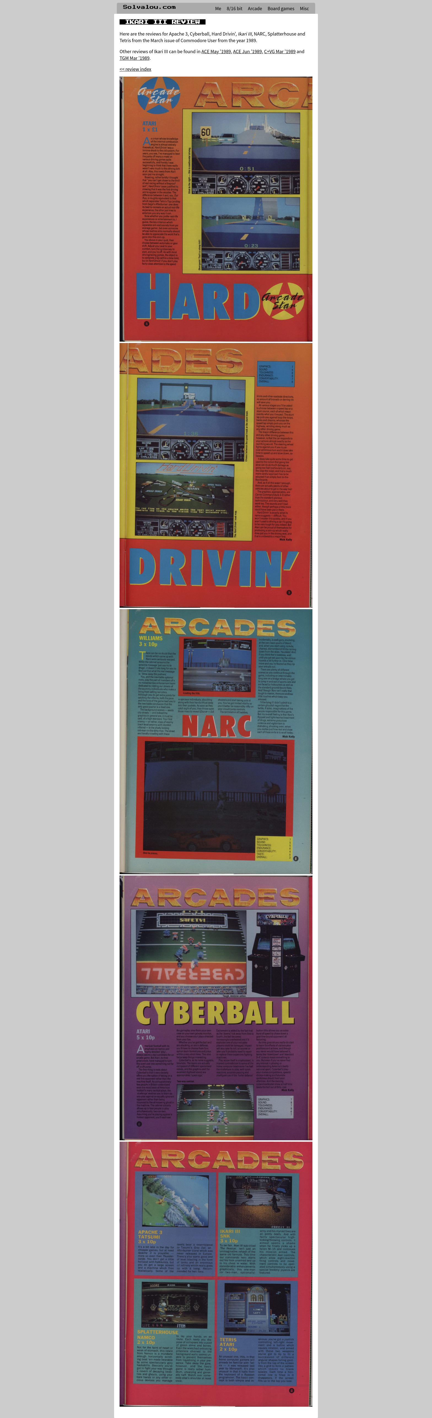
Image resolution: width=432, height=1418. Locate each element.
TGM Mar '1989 (135, 58)
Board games (281, 8)
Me (218, 8)
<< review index (135, 69)
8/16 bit (234, 8)
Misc (304, 8)
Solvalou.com (149, 7)
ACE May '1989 (216, 51)
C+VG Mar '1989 (279, 51)
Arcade (255, 8)
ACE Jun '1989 (247, 51)
